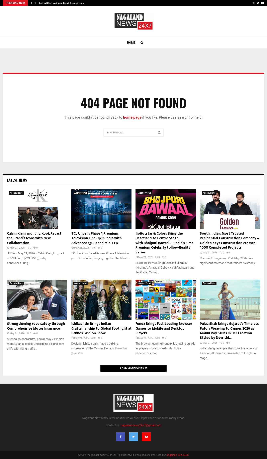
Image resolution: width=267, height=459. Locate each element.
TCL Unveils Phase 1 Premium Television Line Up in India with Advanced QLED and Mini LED (96, 238)
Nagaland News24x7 (177, 455)
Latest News (17, 180)
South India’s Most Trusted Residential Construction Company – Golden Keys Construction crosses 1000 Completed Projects (229, 241)
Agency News (16, 193)
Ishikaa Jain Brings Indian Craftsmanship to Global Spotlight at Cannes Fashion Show (101, 328)
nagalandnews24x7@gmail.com (141, 425)
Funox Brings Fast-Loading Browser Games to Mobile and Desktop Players (164, 328)
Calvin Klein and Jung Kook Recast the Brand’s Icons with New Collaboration (34, 238)
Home (131, 42)
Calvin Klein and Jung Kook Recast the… (61, 3)
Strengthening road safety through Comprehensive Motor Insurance (36, 326)
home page (132, 117)
